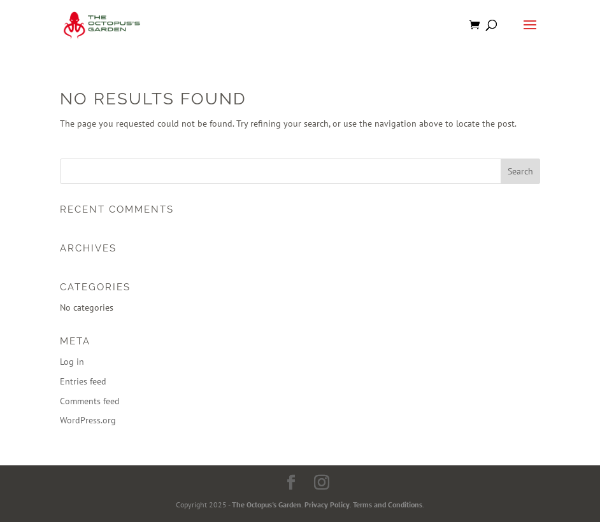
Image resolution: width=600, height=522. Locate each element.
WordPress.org (88, 420)
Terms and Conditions (387, 504)
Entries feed (83, 381)
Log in (72, 361)
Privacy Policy (327, 504)
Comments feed (90, 401)
